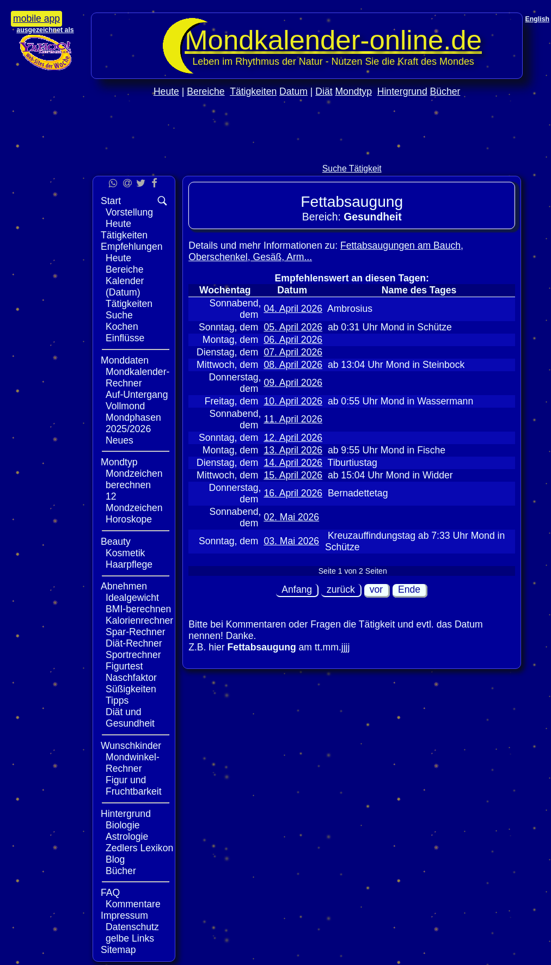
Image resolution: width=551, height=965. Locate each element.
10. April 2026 (293, 401)
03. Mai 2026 (291, 541)
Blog (115, 859)
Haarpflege (129, 564)
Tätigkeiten (253, 91)
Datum (293, 91)
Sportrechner (133, 654)
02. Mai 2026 (291, 517)
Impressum (124, 915)
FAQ (110, 892)
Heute (166, 91)
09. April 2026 (293, 382)
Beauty (116, 541)
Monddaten (125, 360)
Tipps (117, 700)
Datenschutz (132, 926)
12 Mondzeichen (134, 502)
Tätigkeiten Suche (129, 309)
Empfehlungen (131, 246)
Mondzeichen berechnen (134, 479)
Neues (119, 440)
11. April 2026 (293, 419)
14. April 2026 (293, 462)
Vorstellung (129, 212)
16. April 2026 (293, 493)
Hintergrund (402, 91)
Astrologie (127, 836)
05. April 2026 (293, 327)
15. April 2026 (293, 475)
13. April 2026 (293, 450)
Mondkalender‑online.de (333, 40)
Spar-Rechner (136, 631)
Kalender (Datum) (125, 286)
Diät (323, 91)
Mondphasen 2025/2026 (133, 423)
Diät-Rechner (134, 643)
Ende (409, 589)
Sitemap (118, 949)
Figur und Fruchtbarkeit (134, 786)
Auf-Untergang (137, 394)
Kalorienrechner (139, 620)
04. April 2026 (293, 308)
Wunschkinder (131, 745)
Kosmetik (125, 553)
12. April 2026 (293, 437)
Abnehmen (124, 586)
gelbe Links (130, 938)
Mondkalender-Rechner (137, 377)
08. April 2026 (293, 364)
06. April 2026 (293, 339)
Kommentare (133, 904)
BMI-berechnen (138, 609)
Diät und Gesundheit (130, 717)
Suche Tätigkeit (352, 168)
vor (376, 589)
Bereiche (205, 91)
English (537, 19)
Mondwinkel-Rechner (133, 763)
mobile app (36, 18)
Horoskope (129, 519)
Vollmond (125, 406)
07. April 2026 (293, 352)
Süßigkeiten (131, 689)
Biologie (123, 825)
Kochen (122, 326)
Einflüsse (125, 338)
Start (111, 200)
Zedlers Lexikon (139, 848)
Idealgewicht (132, 597)
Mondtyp (353, 91)
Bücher (445, 91)
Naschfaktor (131, 677)
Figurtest (124, 666)
